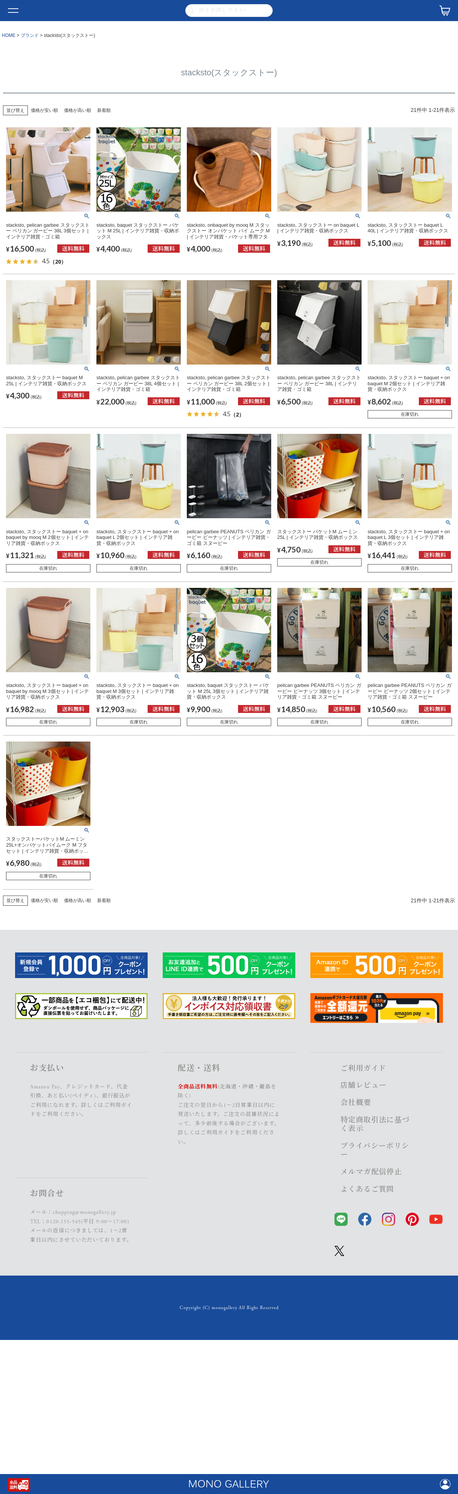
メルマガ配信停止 (371, 1172)
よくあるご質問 (367, 1189)
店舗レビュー (363, 1085)
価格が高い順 (77, 110)
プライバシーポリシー (374, 1150)
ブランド (30, 35)
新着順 (104, 110)
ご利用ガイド (217, 1132)
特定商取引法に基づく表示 (375, 1125)
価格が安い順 (44, 110)
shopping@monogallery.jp (84, 1212)
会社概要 (355, 1103)
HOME (8, 35)
